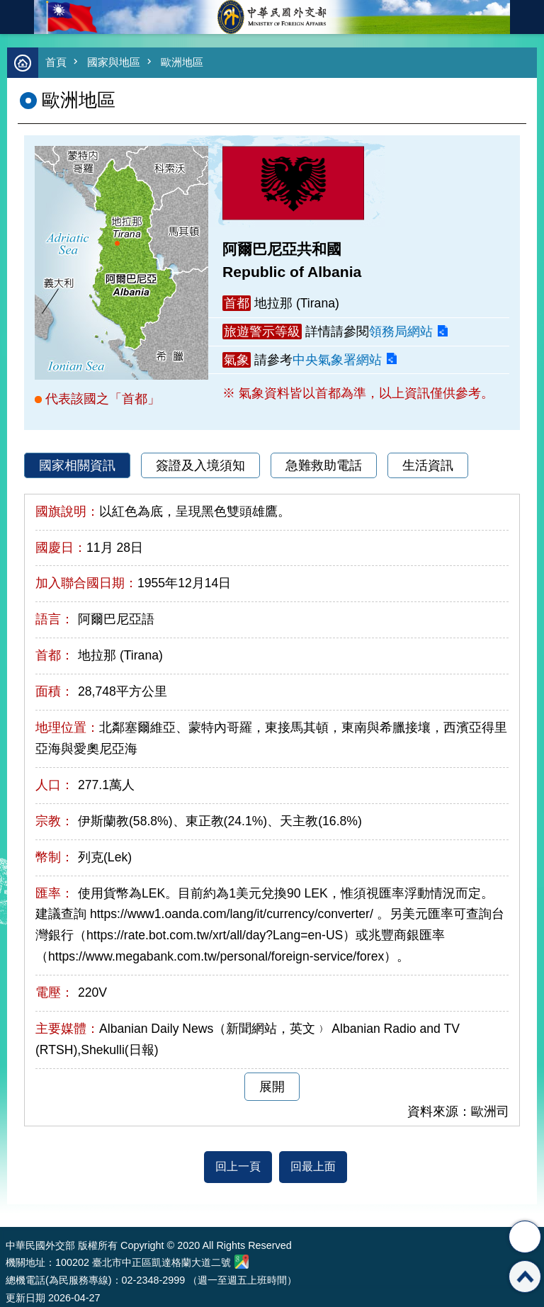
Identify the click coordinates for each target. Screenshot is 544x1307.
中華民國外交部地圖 (241, 1262)
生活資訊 (427, 465)
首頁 (56, 62)
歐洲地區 (182, 62)
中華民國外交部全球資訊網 (272, 17)
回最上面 (313, 1166)
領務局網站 (401, 331)
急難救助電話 (323, 465)
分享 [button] (525, 1237)
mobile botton (17, 17)
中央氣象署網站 (337, 360)
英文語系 (527, 17)
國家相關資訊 (77, 465)
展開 (272, 1087)
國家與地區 (113, 62)
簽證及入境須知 (200, 465)
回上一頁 (238, 1166)
